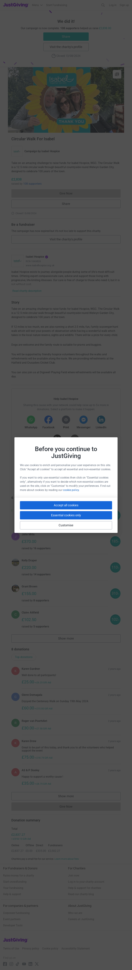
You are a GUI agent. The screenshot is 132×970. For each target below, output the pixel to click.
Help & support (12, 894)
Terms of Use (11, 948)
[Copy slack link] (46, 474)
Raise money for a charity (18, 875)
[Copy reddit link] (85, 474)
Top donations (23, 657)
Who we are (75, 913)
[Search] (103, 5)
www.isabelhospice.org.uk (40, 265)
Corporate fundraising (16, 913)
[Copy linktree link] (72, 475)
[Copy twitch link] (97, 474)
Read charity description (27, 291)
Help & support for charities (84, 888)
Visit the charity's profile (66, 47)
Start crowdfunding (14, 881)
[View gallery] (117, 74)
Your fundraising (13, 888)
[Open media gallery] (66, 100)
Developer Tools (13, 925)
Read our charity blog (81, 894)
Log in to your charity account (86, 881)
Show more (69, 639)
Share (66, 36)
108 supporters (32, 183)
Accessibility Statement (75, 948)
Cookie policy (50, 948)
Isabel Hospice (50, 151)
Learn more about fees (66, 858)
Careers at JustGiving (81, 919)
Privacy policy (30, 948)
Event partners (11, 919)
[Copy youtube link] (34, 474)
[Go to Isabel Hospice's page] (17, 261)
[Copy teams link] (59, 474)
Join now (73, 875)
